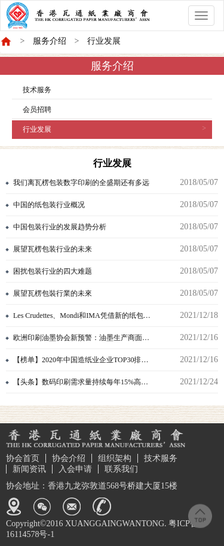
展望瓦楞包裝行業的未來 (52, 293)
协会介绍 (68, 458)
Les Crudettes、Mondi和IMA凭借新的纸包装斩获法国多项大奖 (106, 315)
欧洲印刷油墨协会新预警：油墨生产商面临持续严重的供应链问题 (106, 337)
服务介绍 (49, 41)
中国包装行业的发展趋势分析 (59, 227)
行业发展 (104, 41)
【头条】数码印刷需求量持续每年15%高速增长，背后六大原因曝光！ (106, 382)
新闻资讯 (29, 469)
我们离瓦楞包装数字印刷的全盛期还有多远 (81, 182)
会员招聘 (37, 109)
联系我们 (121, 469)
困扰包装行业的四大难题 (52, 271)
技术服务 (37, 90)
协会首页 (22, 458)
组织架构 (114, 458)
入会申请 (75, 469)
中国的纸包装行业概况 (49, 205)
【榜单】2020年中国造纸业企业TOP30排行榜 (84, 360)
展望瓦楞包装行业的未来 (52, 249)
